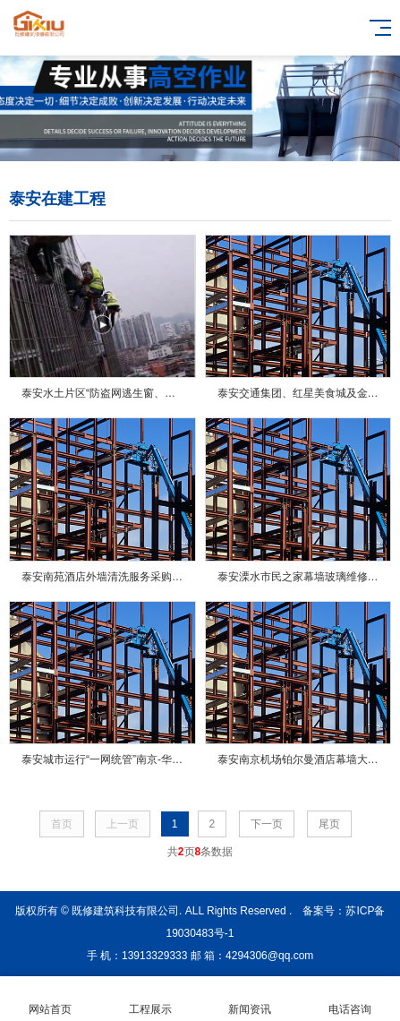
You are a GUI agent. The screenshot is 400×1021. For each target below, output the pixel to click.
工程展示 (150, 999)
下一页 (267, 824)
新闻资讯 (250, 999)
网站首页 (50, 999)
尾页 (329, 824)
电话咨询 (350, 999)
